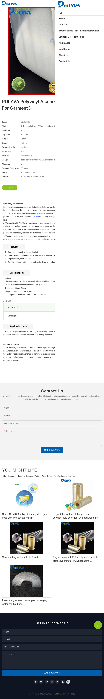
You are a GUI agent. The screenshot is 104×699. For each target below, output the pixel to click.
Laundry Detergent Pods (28, 476)
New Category (9, 476)
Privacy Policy (69, 694)
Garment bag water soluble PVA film (21, 557)
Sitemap (58, 694)
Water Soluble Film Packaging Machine (58, 476)
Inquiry (10, 188)
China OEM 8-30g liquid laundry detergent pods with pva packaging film (25, 516)
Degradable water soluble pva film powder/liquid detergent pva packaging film (76, 516)
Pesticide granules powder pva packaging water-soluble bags (24, 602)
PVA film (35, 217)
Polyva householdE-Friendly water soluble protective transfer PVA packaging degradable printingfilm (75, 559)
